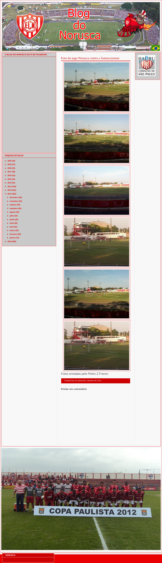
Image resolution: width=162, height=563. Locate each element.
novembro (14, 201)
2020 (9, 161)
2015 (9, 179)
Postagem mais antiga (121, 440)
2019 (9, 164)
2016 (9, 175)
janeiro (12, 238)
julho (12, 216)
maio (12, 223)
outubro (13, 205)
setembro (14, 208)
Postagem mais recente (70, 440)
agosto (12, 212)
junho (12, 219)
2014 (9, 183)
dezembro (14, 197)
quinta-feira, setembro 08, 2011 (89, 381)
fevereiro (13, 234)
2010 (9, 241)
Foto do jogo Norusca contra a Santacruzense (90, 58)
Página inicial (96, 440)
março (12, 230)
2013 (9, 186)
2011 (9, 194)
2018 (9, 168)
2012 (9, 190)
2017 (9, 172)
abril (11, 227)
